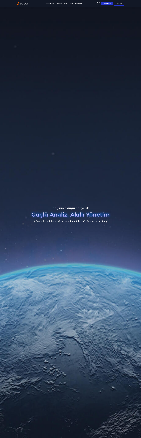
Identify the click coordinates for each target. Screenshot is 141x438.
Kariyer (71, 3)
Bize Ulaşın (78, 3)
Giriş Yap (119, 3)
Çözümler (59, 3)
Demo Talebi (107, 3)
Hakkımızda (50, 3)
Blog (65, 3)
